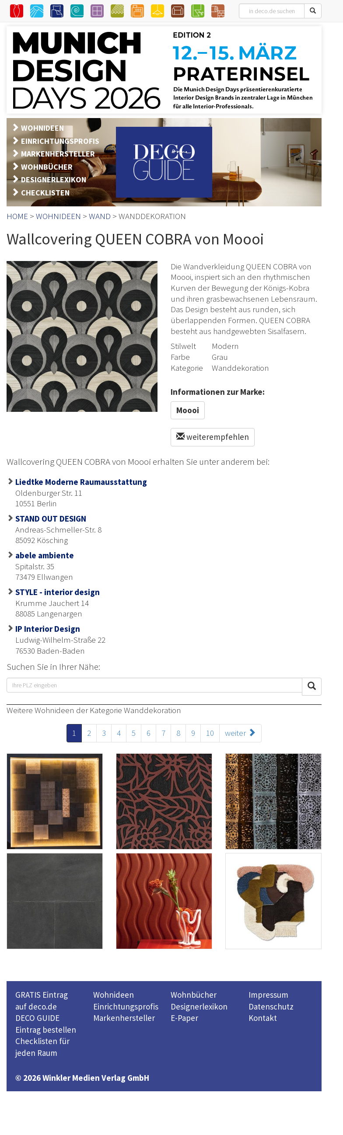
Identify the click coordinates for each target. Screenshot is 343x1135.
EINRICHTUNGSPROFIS (60, 141)
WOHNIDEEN (42, 128)
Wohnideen (113, 994)
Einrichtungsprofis (125, 1006)
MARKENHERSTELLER (58, 154)
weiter (240, 733)
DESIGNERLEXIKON (53, 179)
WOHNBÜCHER (47, 167)
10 (210, 733)
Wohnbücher (194, 994)
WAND (100, 216)
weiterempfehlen (212, 437)
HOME (17, 216)
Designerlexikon (199, 1006)
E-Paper (184, 1018)
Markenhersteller (124, 1018)
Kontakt (262, 1018)
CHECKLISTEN (45, 193)
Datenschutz (271, 1006)
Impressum (268, 994)
